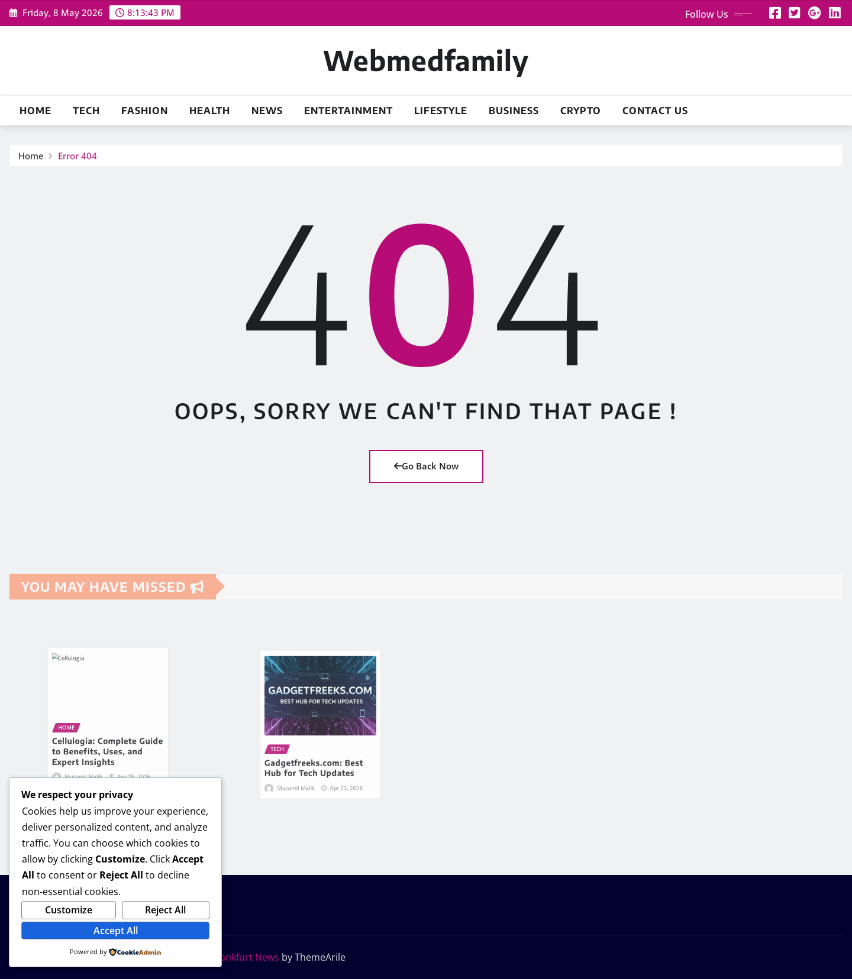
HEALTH (209, 110)
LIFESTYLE (440, 110)
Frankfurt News (245, 957)
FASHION (144, 110)
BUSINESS (514, 110)
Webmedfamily (426, 60)
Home (31, 160)
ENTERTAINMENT (348, 110)
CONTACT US (655, 110)
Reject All (165, 909)
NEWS (267, 110)
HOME (35, 110)
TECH (86, 110)
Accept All (115, 930)
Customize (68, 909)
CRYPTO (580, 110)
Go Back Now (426, 466)
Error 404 (77, 160)
